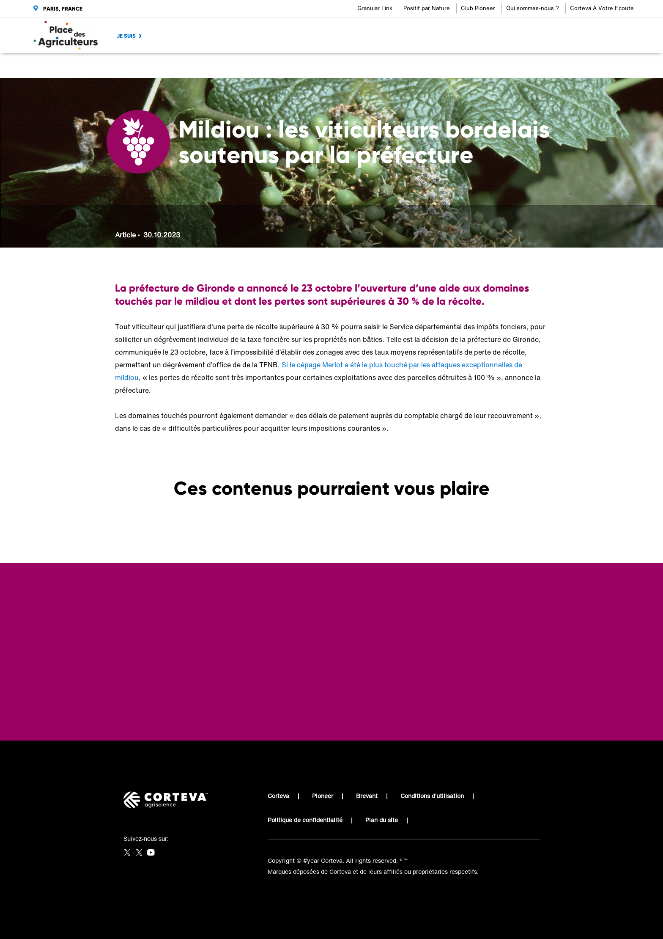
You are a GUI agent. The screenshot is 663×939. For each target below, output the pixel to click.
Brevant (367, 795)
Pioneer (322, 795)
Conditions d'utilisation (432, 795)
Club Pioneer (478, 8)
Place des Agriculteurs (146, 65)
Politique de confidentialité (305, 819)
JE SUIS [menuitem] (126, 35)
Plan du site (381, 819)
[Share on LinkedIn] (515, 66)
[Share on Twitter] (501, 66)
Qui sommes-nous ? (532, 8)
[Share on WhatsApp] (528, 66)
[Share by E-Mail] (542, 66)
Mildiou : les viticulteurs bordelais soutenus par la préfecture (261, 65)
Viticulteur (203, 65)
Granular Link (374, 8)
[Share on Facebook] (487, 66)
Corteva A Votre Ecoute (602, 8)
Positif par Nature (426, 8)
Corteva (278, 795)
